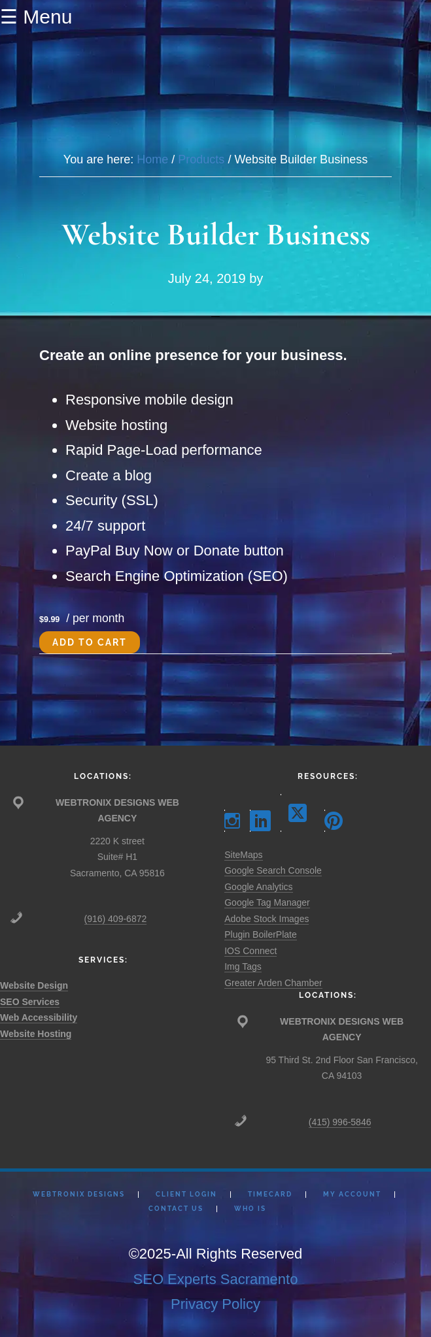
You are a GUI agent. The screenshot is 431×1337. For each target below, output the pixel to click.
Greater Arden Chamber (273, 983)
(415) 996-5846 (340, 1122)
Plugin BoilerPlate (260, 934)
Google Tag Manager (267, 902)
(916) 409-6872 (115, 919)
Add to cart (89, 642)
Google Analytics (258, 887)
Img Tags (243, 966)
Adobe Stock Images (266, 919)
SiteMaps (243, 855)
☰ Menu (36, 16)
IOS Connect (250, 951)
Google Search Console (273, 870)
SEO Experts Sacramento (215, 1279)
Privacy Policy (215, 1304)
